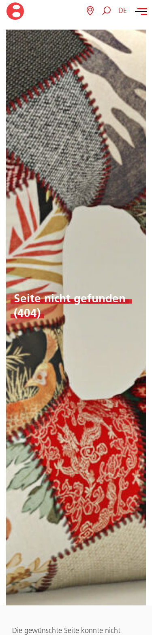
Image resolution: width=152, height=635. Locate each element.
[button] (123, 10)
